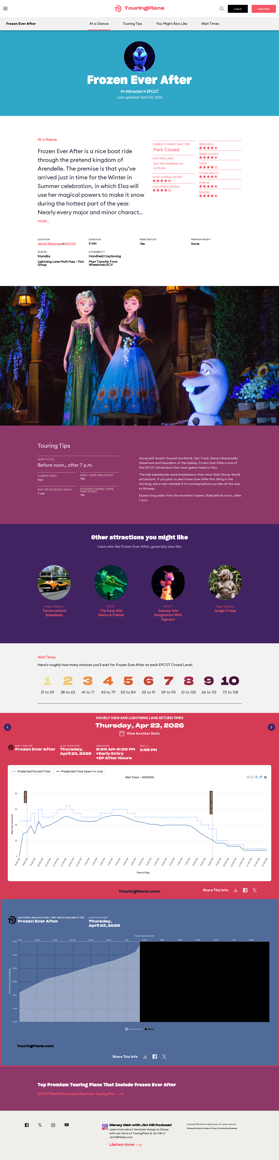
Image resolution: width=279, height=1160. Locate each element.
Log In (237, 8)
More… (43, 221)
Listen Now (126, 1145)
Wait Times (210, 23)
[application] (139, 825)
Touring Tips (132, 23)
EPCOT (153, 91)
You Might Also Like (171, 23)
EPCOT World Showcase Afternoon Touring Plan (80, 1094)
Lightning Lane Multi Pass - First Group (61, 263)
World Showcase (50, 244)
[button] (248, 777)
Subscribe (264, 8)
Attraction (134, 91)
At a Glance (99, 23)
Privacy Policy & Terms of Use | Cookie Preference (212, 1128)
